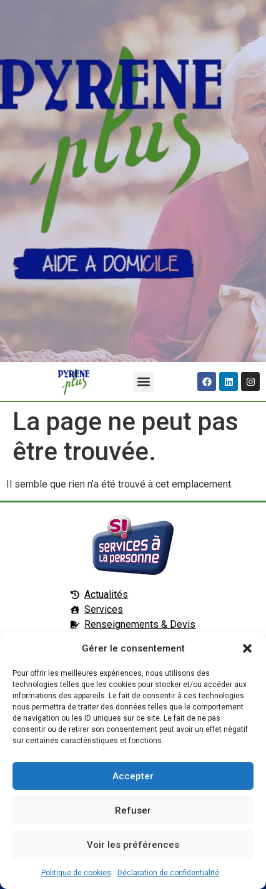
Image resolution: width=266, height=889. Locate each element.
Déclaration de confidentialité (168, 872)
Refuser (133, 810)
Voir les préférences (133, 844)
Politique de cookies (76, 872)
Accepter (133, 776)
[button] (247, 648)
